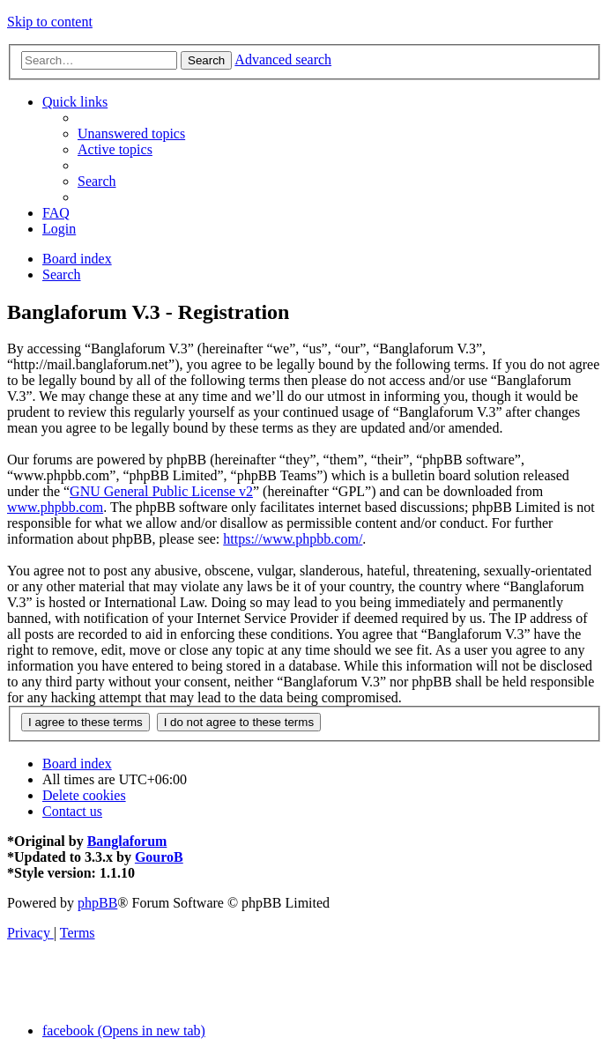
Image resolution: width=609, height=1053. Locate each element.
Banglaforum (127, 841)
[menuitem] (131, 133)
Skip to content (50, 21)
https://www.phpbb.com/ (292, 538)
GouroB (159, 856)
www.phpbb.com (55, 507)
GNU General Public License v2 (161, 491)
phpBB (97, 902)
